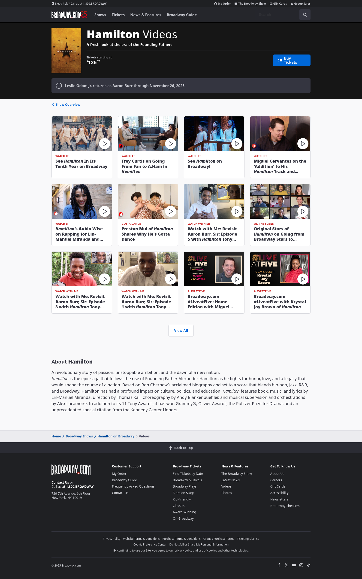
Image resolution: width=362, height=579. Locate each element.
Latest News (230, 480)
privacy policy (183, 550)
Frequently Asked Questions (133, 486)
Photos (226, 493)
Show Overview (65, 104)
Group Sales (301, 4)
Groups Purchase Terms (218, 539)
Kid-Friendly (182, 499)
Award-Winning (184, 512)
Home (56, 436)
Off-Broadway (183, 518)
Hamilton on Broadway (113, 436)
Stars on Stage (184, 493)
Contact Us (60, 482)
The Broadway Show (250, 4)
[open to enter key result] (305, 14)
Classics (178, 505)
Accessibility (279, 493)
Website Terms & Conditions (141, 539)
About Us (277, 473)
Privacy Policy (112, 539)
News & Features (145, 15)
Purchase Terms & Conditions (182, 539)
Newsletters (279, 499)
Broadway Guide (182, 15)
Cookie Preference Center (150, 544)
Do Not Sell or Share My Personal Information (199, 544)
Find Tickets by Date (188, 473)
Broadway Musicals (187, 480)
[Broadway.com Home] (69, 14)
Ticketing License (248, 539)
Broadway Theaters (285, 505)
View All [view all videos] (181, 331)
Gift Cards (278, 4)
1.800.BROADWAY (79, 4)
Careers (276, 480)
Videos (226, 486)
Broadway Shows (77, 436)
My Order (222, 4)
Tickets (118, 15)
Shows (100, 15)
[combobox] (283, 14)
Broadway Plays (184, 486)
